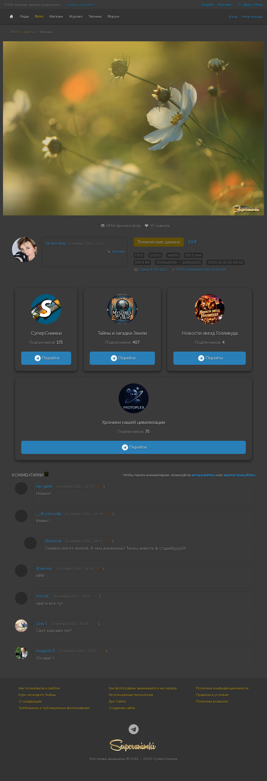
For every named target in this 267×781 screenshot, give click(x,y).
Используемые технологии (131, 695)
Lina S (41, 623)
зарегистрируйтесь (239, 475)
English (208, 5)
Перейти (46, 358)
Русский (224, 5)
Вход (233, 17)
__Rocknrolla (48, 513)
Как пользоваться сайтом (39, 688)
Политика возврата (212, 701)
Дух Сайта (117, 701)
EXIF (192, 242)
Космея (118, 252)
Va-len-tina (55, 243)
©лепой (53, 541)
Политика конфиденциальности (222, 688)
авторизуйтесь (203, 475)
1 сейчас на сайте (79, 5)
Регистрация (252, 17)
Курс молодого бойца (37, 695)
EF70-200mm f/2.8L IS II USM (201, 270)
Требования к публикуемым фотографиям (54, 708)
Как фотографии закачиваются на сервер (143, 688)
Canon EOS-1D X (153, 270)
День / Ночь (249, 5)
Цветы (29, 32)
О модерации (30, 701)
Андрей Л (45, 651)
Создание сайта (122, 708)
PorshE (42, 596)
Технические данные (158, 242)
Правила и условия (212, 695)
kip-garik (44, 486)
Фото (14, 32)
